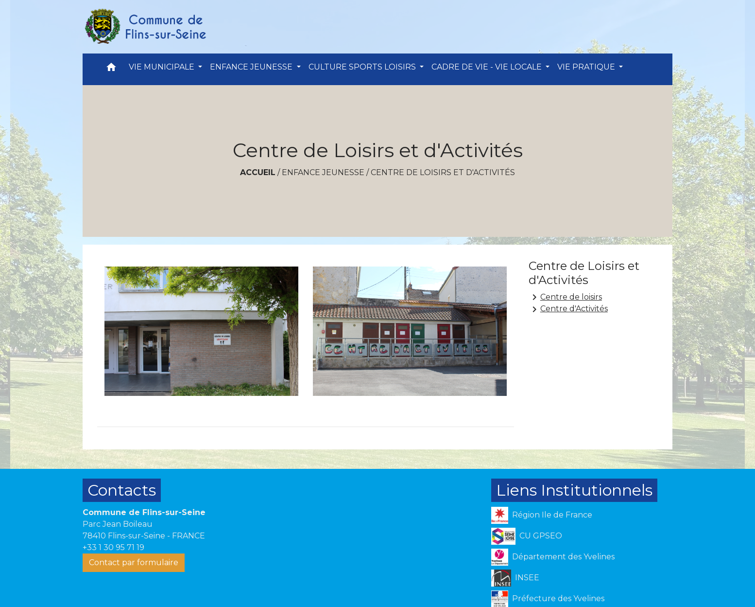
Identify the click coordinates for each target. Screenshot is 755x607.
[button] (111, 69)
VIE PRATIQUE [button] (587, 66)
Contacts (121, 490)
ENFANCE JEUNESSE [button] (252, 66)
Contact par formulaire (133, 562)
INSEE (515, 578)
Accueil (257, 172)
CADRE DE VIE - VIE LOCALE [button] (487, 66)
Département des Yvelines (553, 557)
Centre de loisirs (565, 297)
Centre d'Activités (568, 309)
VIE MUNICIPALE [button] (162, 66)
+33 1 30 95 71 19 (113, 547)
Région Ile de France (541, 515)
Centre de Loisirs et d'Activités (443, 172)
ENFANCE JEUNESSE (323, 172)
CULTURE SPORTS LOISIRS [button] (363, 66)
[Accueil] (145, 27)
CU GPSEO (526, 536)
